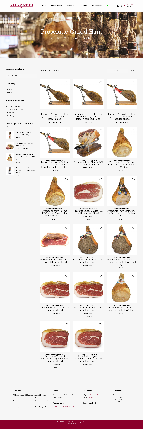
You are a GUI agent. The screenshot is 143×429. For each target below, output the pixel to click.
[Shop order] (117, 71)
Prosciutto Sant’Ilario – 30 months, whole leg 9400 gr (122, 309)
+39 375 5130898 (94, 395)
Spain (8, 93)
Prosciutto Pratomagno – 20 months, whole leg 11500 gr (122, 262)
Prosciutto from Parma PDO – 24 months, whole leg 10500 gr (121, 165)
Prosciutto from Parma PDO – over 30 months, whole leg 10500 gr (54, 213)
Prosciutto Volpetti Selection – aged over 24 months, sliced (54, 359)
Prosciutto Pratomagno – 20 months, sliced (88, 261)
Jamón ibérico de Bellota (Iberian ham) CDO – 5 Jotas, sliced (54, 116)
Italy (7, 90)
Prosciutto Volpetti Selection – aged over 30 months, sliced (88, 359)
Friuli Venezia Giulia (13, 110)
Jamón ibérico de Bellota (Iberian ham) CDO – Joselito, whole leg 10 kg (54, 165)
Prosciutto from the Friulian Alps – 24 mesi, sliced (55, 261)
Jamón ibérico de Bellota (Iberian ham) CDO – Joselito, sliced (121, 116)
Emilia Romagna (12, 107)
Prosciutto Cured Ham (54, 112)
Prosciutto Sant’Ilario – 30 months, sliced (88, 309)
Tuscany (9, 113)
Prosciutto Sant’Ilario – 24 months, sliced (55, 309)
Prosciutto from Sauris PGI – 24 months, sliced (88, 212)
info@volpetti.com (92, 397)
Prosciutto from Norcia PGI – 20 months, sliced (88, 163)
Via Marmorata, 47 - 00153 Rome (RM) (64, 407)
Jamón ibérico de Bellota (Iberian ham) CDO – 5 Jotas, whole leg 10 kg (88, 116)
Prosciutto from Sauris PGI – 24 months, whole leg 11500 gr (121, 213)
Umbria (9, 116)
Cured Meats (63, 38)
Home (52, 38)
